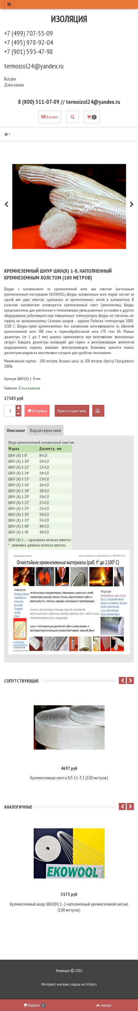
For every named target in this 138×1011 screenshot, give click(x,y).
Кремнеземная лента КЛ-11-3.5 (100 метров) (69, 778)
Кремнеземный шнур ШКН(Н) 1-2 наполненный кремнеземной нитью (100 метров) (69, 907)
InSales (91, 984)
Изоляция (69, 18)
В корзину (37, 410)
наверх (103, 1005)
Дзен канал (14, 85)
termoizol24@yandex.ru (34, 66)
